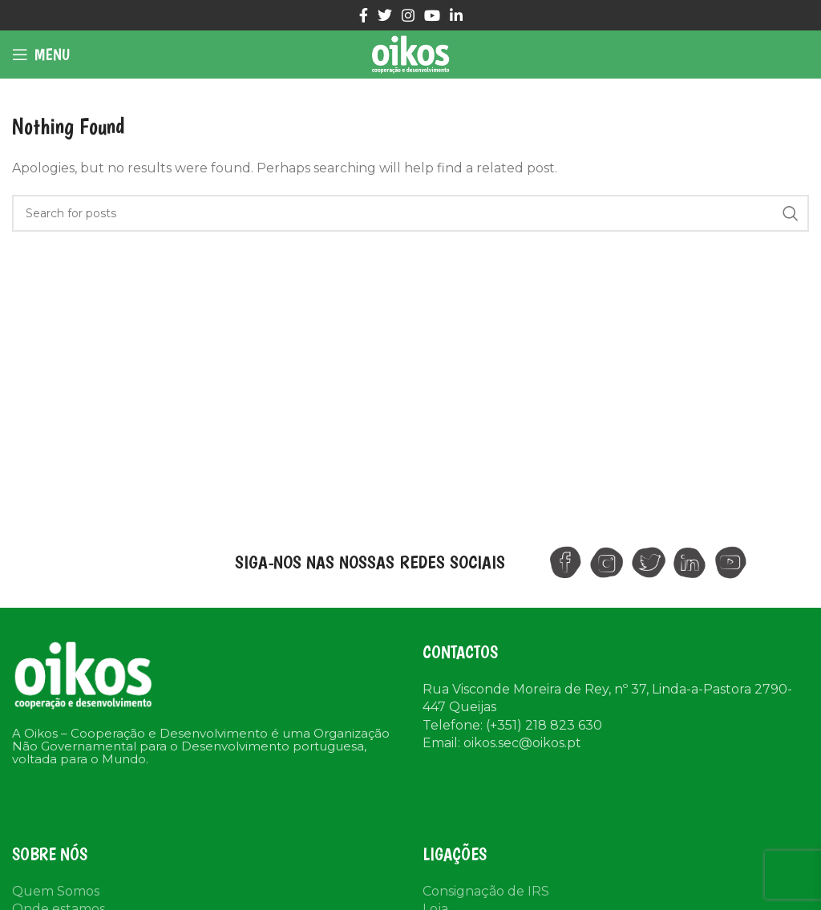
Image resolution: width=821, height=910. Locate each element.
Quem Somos (55, 891)
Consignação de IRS (486, 891)
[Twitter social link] (385, 15)
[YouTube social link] (432, 15)
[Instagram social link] (408, 15)
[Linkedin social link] (456, 15)
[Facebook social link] (363, 15)
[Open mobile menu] (41, 54)
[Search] (410, 213)
